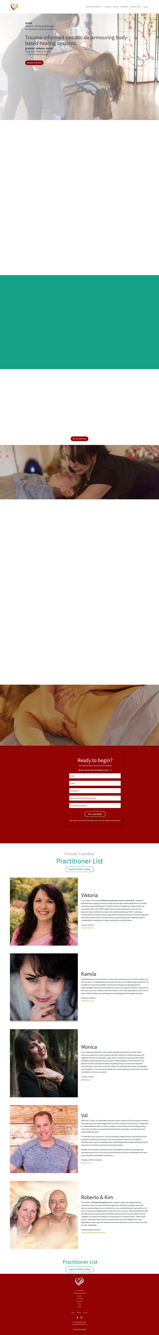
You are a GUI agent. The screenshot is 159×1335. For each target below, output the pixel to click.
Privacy (79, 1313)
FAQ (79, 1304)
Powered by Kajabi (79, 1329)
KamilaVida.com (87, 1001)
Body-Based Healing (80, 1293)
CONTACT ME (135, 7)
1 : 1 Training (79, 1298)
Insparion (83, 1324)
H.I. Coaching (79, 1290)
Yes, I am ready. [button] (95, 814)
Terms (85, 1313)
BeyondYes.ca (86, 1163)
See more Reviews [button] (79, 439)
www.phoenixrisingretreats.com (93, 1232)
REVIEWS (124, 7)
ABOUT (116, 7)
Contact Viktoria (87, 928)
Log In (146, 7)
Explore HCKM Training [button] (79, 869)
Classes (79, 1296)
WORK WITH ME (94, 7)
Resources (79, 1301)
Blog (79, 1307)
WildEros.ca (85, 1079)
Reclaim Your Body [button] (34, 63)
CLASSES (107, 7)
